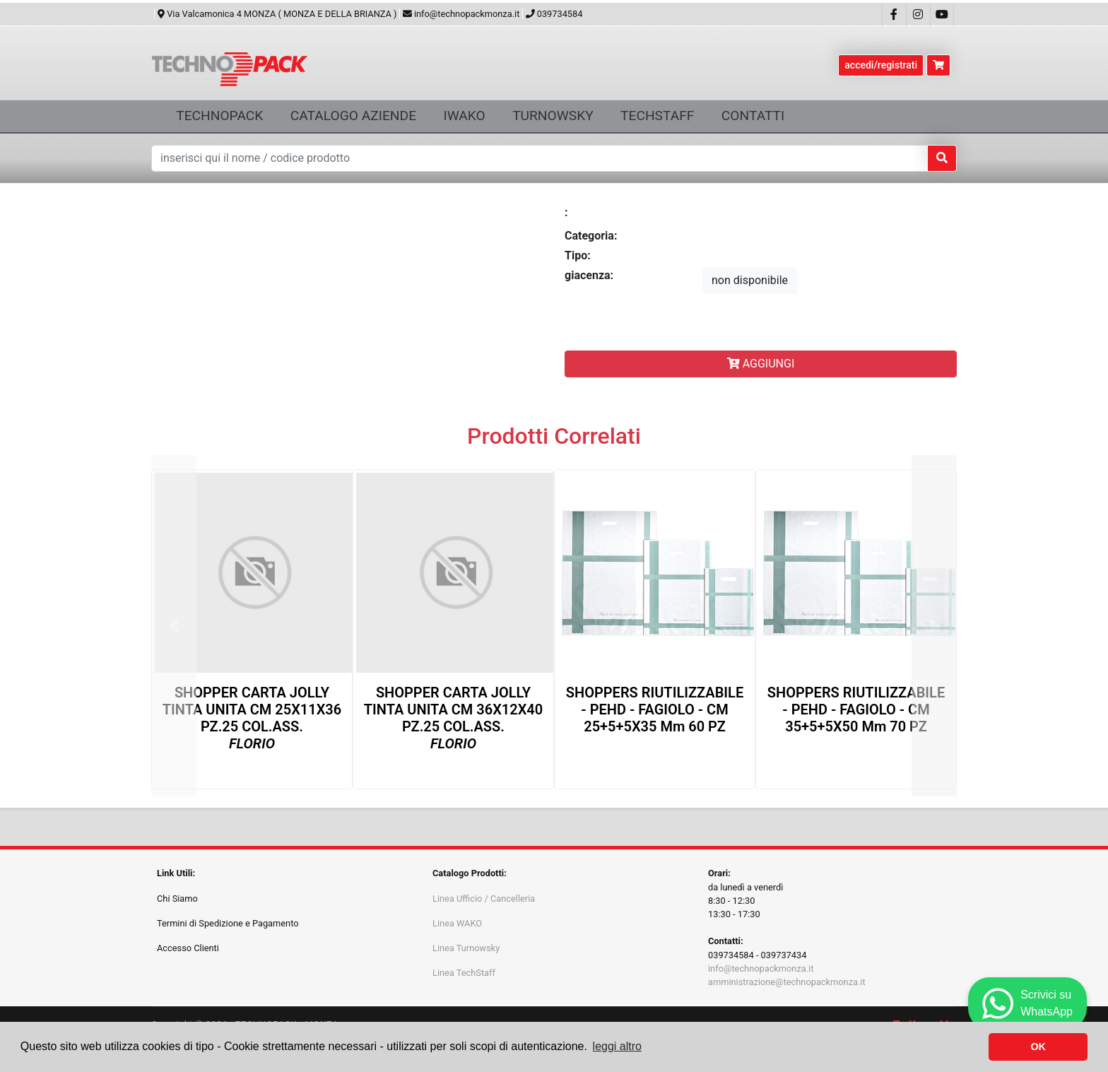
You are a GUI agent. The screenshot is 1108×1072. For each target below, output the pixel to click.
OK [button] (1038, 1046)
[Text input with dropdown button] (539, 158)
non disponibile (750, 280)
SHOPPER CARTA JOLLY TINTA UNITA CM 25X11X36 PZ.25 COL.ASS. (252, 718)
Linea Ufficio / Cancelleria (483, 898)
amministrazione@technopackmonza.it (787, 982)
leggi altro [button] (617, 1046)
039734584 (554, 13)
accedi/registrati (880, 65)
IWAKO (464, 115)
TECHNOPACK (219, 115)
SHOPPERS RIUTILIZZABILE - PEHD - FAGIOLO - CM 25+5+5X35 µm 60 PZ (654, 709)
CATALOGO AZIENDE (353, 115)
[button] (173, 625)
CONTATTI (752, 115)
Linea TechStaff (463, 972)
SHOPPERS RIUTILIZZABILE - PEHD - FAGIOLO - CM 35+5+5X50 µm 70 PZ (856, 709)
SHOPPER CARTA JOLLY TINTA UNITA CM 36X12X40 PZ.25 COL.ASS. (453, 718)
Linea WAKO (457, 923)
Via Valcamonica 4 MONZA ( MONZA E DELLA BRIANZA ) (277, 13)
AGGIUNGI (761, 363)
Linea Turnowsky (466, 948)
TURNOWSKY (553, 115)
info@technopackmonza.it (461, 13)
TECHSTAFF (657, 115)
